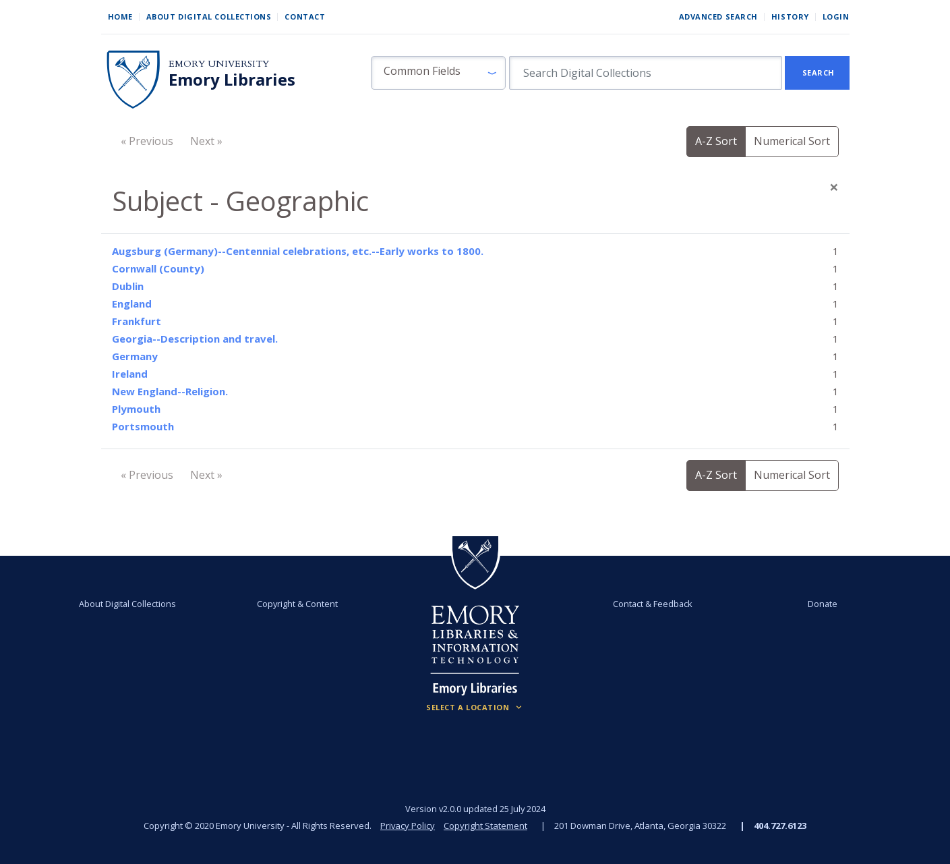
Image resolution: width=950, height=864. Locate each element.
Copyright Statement (486, 825)
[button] (438, 73)
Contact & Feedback (652, 604)
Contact (305, 16)
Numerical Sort (792, 141)
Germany (135, 356)
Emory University (219, 63)
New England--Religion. (170, 391)
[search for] (645, 73)
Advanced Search (718, 16)
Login (836, 16)
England (132, 303)
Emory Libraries (232, 79)
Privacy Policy (408, 825)
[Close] (834, 187)
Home (120, 16)
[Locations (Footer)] (475, 707)
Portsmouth (143, 426)
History (790, 16)
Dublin (128, 286)
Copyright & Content (297, 604)
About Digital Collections (209, 16)
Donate (822, 604)
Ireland (130, 373)
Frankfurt (136, 321)
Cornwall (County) (158, 268)
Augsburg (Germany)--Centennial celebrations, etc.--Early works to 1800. (297, 251)
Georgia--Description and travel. (195, 338)
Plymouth (136, 408)
